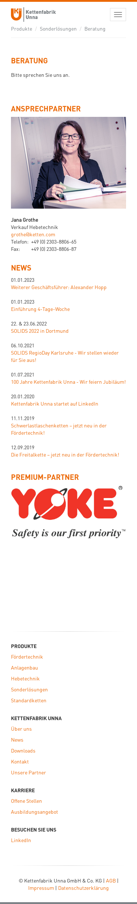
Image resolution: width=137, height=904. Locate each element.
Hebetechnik (25, 678)
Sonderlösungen (58, 28)
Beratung (95, 28)
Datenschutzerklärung (83, 887)
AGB (111, 880)
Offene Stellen (26, 800)
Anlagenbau (24, 667)
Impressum (41, 887)
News (21, 267)
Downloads (23, 750)
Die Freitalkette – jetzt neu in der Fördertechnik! (65, 454)
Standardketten (28, 700)
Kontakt (20, 761)
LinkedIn (21, 840)
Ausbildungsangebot (34, 811)
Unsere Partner (28, 772)
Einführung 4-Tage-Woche (40, 308)
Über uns (21, 728)
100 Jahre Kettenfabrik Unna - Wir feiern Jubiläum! (68, 381)
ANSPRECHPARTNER (46, 108)
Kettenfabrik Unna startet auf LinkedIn (54, 403)
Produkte (21, 28)
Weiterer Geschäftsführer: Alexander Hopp (59, 287)
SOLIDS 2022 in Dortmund (40, 330)
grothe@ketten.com (33, 234)
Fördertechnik (27, 656)
